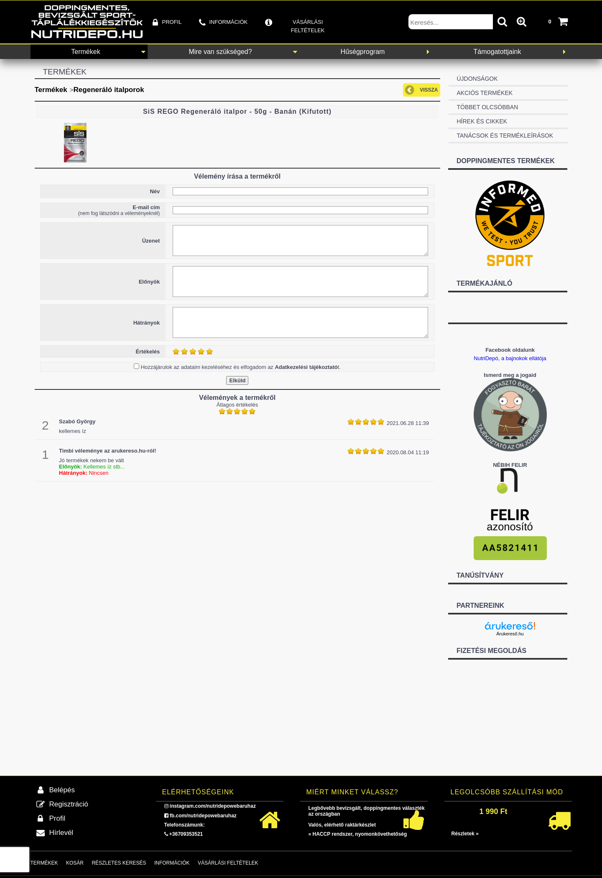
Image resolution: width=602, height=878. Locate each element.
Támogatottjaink (497, 51)
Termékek (85, 51)
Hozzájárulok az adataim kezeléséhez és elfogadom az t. (241, 367)
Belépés (62, 790)
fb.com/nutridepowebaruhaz (203, 816)
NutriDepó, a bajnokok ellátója (510, 358)
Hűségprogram (363, 51)
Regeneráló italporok (109, 90)
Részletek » (465, 834)
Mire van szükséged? (220, 51)
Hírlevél (61, 833)
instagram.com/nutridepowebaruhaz (213, 806)
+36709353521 (186, 834)
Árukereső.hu (509, 633)
